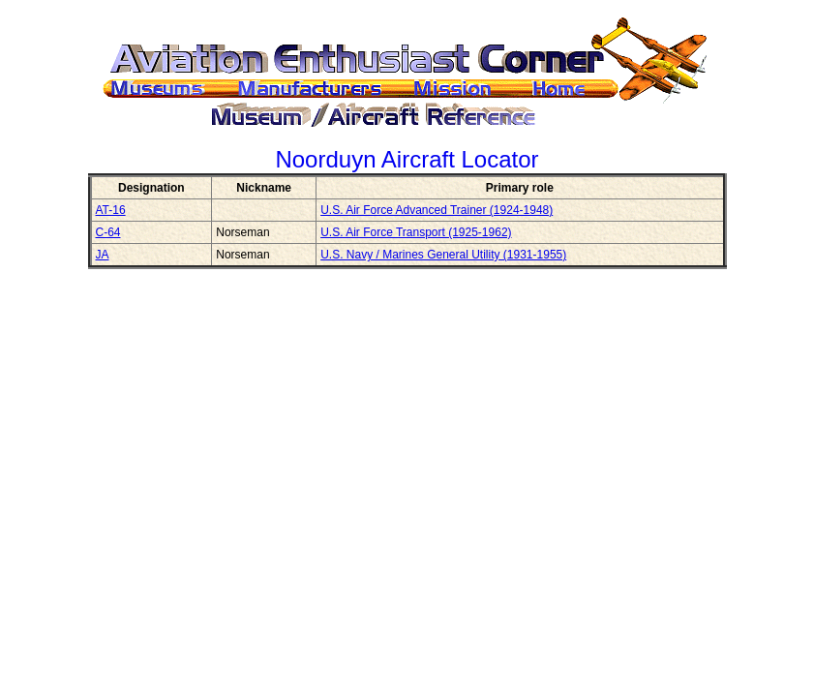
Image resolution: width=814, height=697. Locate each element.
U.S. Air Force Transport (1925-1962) (415, 232)
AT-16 (111, 210)
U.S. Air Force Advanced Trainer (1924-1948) (436, 210)
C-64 (108, 232)
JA (102, 254)
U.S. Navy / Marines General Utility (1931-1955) (443, 254)
